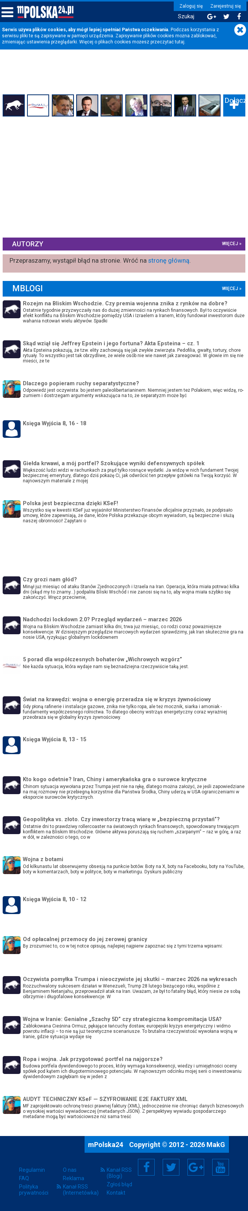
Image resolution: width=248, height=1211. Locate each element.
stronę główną (169, 260)
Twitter (171, 1167)
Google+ (196, 1167)
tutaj (179, 42)
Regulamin (32, 1170)
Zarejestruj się (223, 6)
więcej (229, 243)
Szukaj (184, 16)
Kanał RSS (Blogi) (119, 1173)
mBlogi (28, 288)
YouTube (221, 1167)
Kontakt (116, 1193)
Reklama (73, 1178)
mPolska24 (106, 1144)
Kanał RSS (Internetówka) (81, 1190)
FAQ (24, 1178)
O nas (70, 1170)
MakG (215, 1144)
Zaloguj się (188, 6)
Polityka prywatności (33, 1190)
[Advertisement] (124, 176)
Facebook (146, 1167)
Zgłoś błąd (119, 1184)
